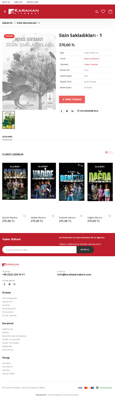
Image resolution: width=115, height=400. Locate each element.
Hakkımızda (7, 329)
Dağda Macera (94, 217)
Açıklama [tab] (7, 136)
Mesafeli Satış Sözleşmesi (14, 336)
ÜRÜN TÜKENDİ (71, 99)
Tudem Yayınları (91, 64)
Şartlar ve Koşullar (10, 342)
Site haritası (7, 349)
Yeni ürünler (8, 312)
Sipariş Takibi (8, 373)
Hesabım (6, 363)
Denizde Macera (67, 217)
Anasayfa (7, 23)
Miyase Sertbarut (91, 58)
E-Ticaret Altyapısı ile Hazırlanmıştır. (57, 394)
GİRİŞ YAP (18, 2)
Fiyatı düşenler (9, 308)
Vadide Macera (38, 217)
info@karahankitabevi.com (74, 274)
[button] (97, 11)
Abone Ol (84, 249)
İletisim (5, 332)
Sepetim (6, 370)
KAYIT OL (6, 2)
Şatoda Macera (9, 217)
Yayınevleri (7, 301)
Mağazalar (7, 346)
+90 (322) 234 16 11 (13, 274)
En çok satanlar (9, 315)
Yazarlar (6, 305)
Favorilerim (7, 366)
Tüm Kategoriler (9, 298)
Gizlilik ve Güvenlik (11, 339)
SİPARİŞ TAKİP (32, 2)
